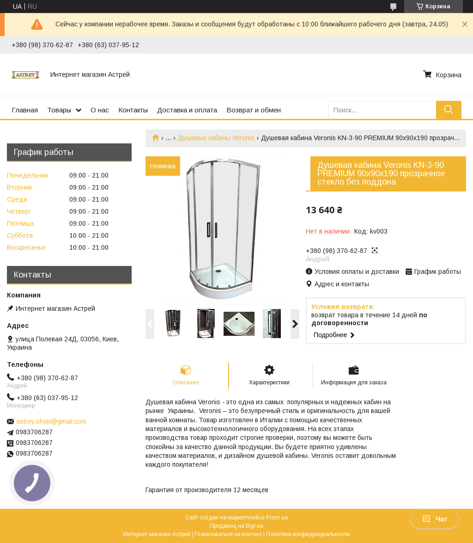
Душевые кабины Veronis (216, 138)
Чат (434, 519)
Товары (59, 110)
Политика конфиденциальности (308, 534)
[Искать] (448, 110)
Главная (25, 110)
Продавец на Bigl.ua (236, 526)
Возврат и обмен (253, 110)
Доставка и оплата (187, 110)
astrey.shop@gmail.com (51, 421)
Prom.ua (277, 517)
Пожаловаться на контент (228, 534)
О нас (100, 110)
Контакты (133, 110)
